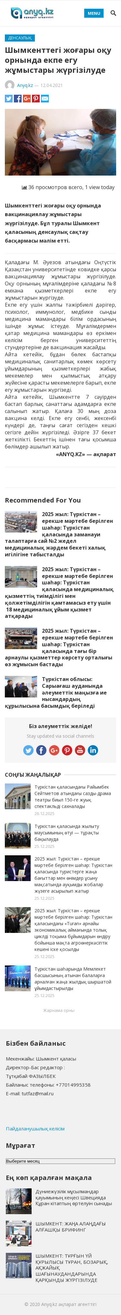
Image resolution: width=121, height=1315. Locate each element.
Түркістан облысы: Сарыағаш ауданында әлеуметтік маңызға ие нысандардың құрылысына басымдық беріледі (56, 692)
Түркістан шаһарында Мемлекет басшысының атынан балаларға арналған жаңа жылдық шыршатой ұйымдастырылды (73, 978)
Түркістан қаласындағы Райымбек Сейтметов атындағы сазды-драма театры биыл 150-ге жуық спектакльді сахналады (73, 796)
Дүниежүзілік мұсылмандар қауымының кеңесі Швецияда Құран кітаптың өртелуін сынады (73, 1197)
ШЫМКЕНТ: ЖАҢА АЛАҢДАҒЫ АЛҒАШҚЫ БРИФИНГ (70, 1226)
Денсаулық (20, 38)
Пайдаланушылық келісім (35, 1128)
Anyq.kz (25, 85)
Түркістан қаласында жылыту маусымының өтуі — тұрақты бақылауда (67, 832)
